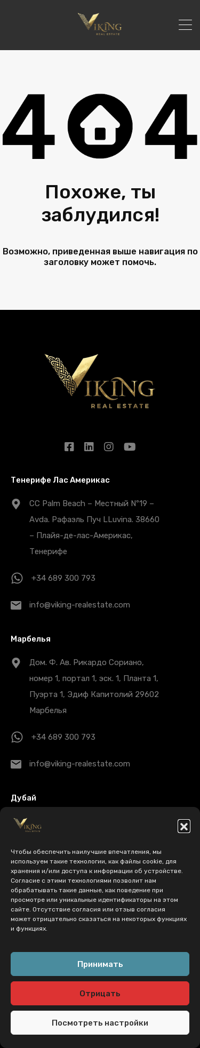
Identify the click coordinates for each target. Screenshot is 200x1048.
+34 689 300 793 (63, 578)
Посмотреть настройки (100, 1024)
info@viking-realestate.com (79, 605)
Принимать (100, 966)
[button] (184, 827)
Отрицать (100, 995)
